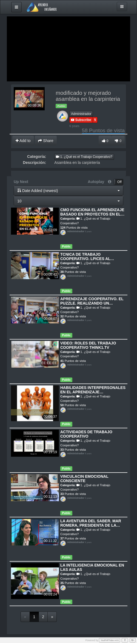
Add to (23, 140)
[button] (68, 190)
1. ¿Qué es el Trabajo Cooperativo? (84, 157)
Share (45, 140)
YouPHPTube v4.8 (110, 640)
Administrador (81, 114)
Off (119, 182)
